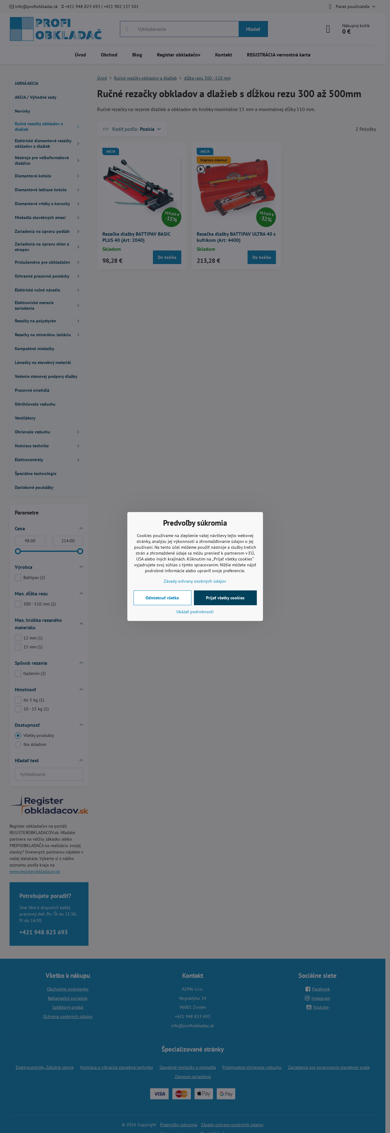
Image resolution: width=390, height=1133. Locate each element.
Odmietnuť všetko (162, 598)
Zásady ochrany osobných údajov (195, 581)
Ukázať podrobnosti (195, 611)
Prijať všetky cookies (225, 598)
